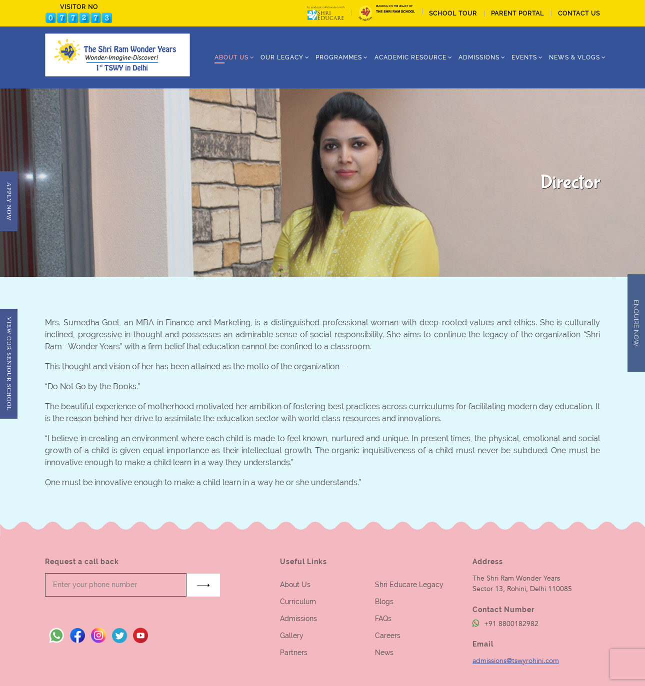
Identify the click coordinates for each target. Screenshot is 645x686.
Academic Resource (410, 57)
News (384, 653)
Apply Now (9, 201)
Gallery (292, 636)
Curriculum (298, 602)
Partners (294, 653)
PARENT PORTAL (517, 13)
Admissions (298, 619)
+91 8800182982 (505, 624)
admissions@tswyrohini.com (515, 661)
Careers (387, 636)
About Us (295, 585)
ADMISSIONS (479, 57)
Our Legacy (282, 57)
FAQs (383, 619)
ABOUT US (231, 57)
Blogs (384, 602)
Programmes (339, 57)
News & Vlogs (574, 57)
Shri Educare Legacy (409, 585)
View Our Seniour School (9, 364)
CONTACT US (579, 13)
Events (524, 57)
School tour (453, 13)
